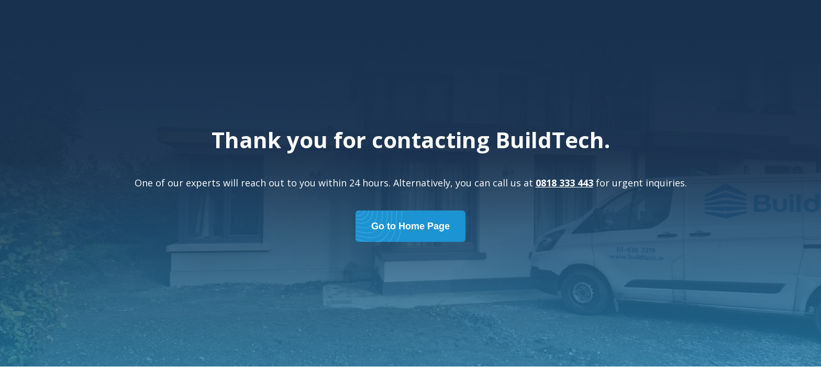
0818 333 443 (564, 182)
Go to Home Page (410, 226)
